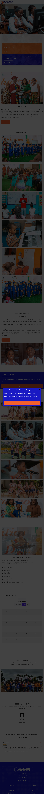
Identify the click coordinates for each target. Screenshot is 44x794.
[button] (38, 389)
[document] (22, 397)
